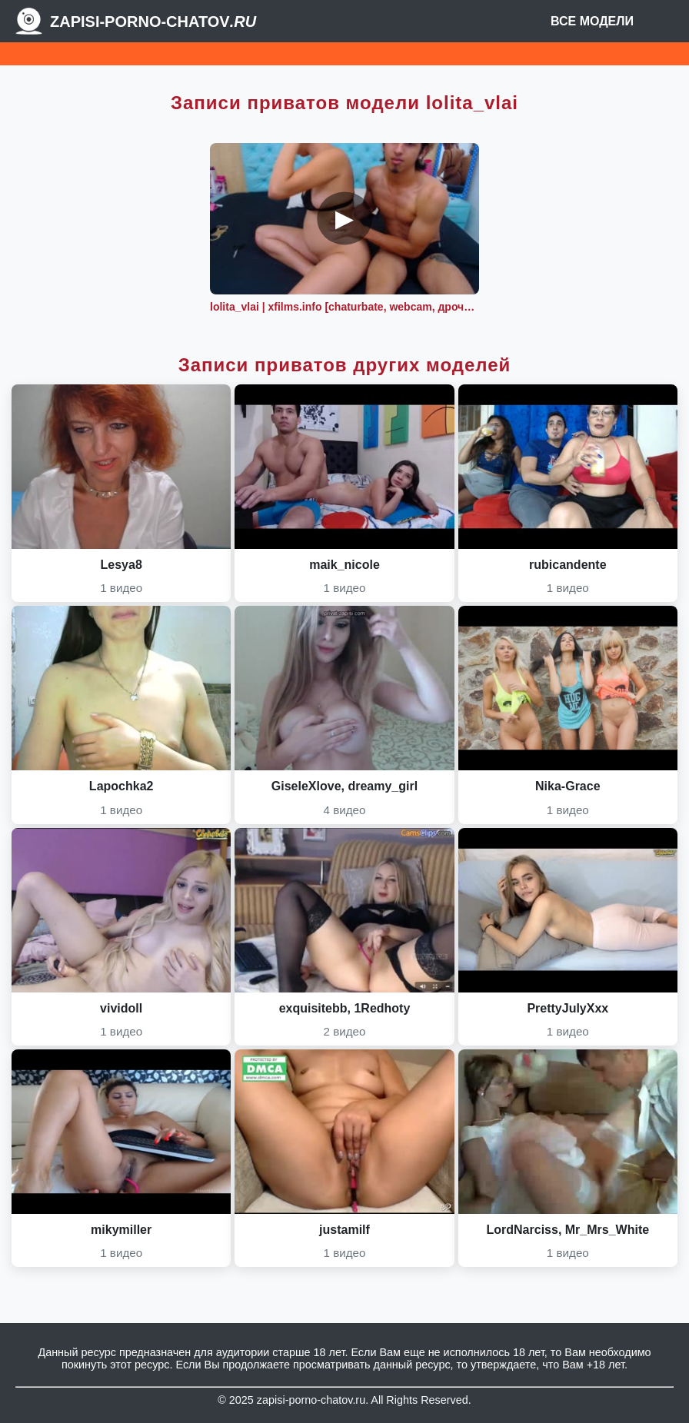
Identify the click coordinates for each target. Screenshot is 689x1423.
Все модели (592, 21)
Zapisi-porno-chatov (153, 21)
